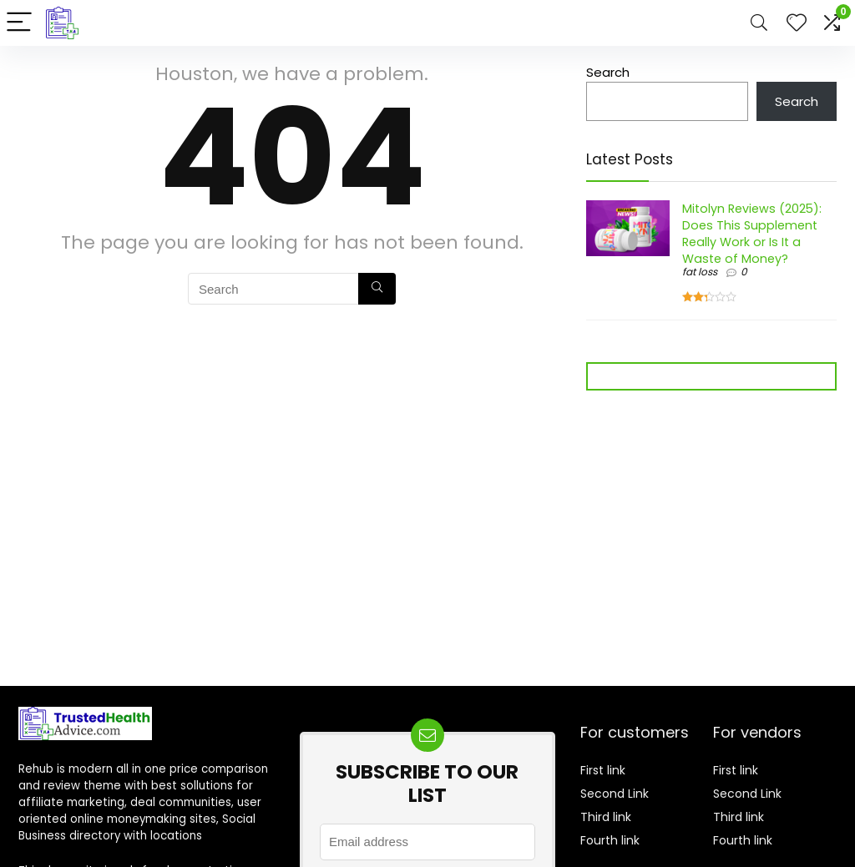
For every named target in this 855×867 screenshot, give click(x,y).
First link (602, 770)
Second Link (614, 793)
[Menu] (20, 23)
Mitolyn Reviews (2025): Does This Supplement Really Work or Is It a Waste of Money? (752, 233)
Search (608, 72)
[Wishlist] (797, 23)
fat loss (699, 272)
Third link (605, 817)
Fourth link (610, 840)
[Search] (759, 23)
